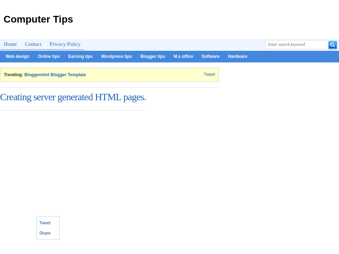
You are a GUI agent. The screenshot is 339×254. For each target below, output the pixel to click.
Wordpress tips (116, 56)
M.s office (183, 56)
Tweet (209, 74)
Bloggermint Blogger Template (55, 74)
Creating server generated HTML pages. (73, 96)
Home (10, 44)
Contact (33, 44)
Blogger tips (153, 56)
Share (44, 233)
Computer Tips (38, 19)
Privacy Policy (65, 44)
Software (211, 56)
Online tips (49, 56)
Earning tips (80, 56)
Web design (17, 56)
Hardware (238, 56)
